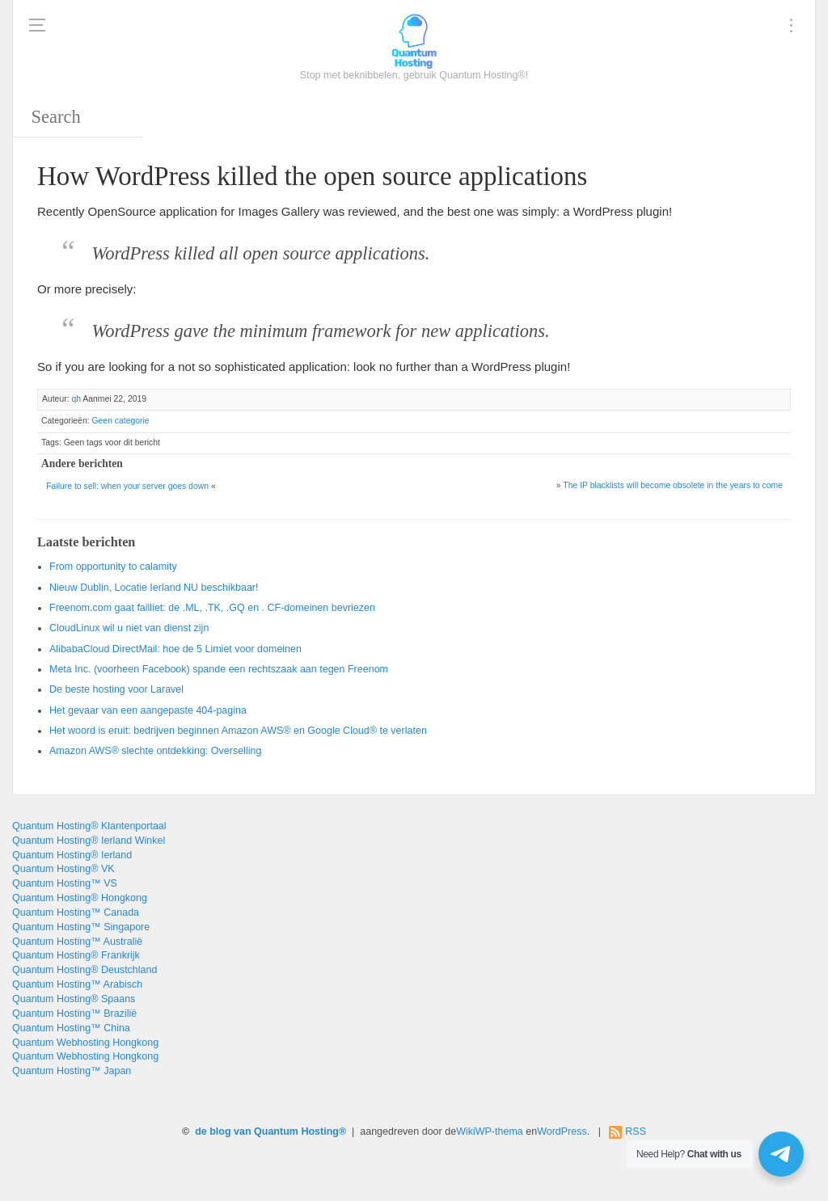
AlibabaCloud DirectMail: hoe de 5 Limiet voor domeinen (175, 649)
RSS (635, 1131)
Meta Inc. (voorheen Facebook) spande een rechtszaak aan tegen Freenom (218, 669)
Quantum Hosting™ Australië (77, 941)
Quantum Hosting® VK (63, 868)
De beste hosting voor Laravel (116, 689)
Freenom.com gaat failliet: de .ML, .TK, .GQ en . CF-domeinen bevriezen (212, 607)
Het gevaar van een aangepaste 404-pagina (148, 710)
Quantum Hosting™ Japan (71, 1071)
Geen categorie (120, 420)
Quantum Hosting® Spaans (73, 999)
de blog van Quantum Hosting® (270, 1131)
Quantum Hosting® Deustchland (84, 970)
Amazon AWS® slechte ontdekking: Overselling (155, 750)
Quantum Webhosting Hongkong (85, 1042)
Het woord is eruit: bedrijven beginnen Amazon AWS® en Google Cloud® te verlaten (238, 730)
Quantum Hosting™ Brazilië (74, 1013)
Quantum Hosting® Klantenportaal (89, 826)
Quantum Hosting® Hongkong (79, 898)
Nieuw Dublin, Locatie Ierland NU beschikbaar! (153, 587)
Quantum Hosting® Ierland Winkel (88, 840)
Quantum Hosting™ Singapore (81, 927)
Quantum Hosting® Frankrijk (76, 955)
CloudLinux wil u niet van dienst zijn (129, 628)
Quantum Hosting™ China (71, 1028)
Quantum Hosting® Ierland (72, 855)
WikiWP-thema (489, 1131)
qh (76, 398)
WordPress (562, 1131)
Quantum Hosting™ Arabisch (77, 984)
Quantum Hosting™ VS (64, 883)
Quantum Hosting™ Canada (75, 912)
